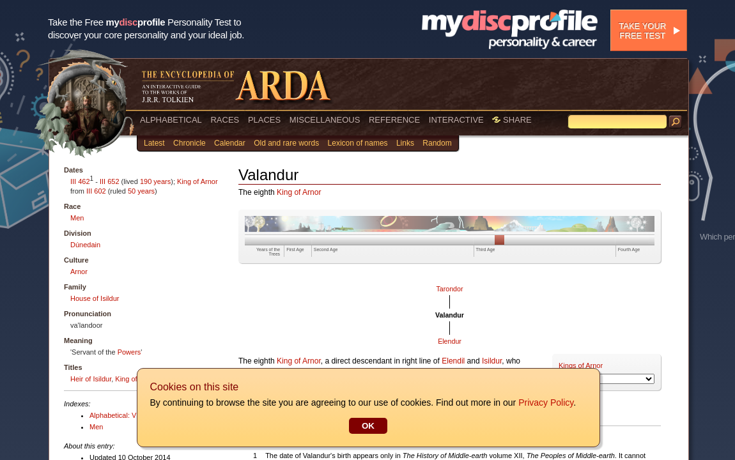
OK (367, 426)
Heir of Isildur (90, 379)
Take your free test (642, 30)
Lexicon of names (358, 143)
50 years (141, 191)
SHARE (511, 120)
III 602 (96, 191)
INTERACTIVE (456, 120)
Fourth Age (629, 249)
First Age (295, 249)
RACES (224, 120)
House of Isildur (94, 298)
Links (405, 143)
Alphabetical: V (112, 415)
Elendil (453, 360)
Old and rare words (286, 143)
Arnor (79, 271)
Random (436, 143)
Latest (154, 143)
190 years (155, 181)
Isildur (492, 360)
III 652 (110, 181)
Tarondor (449, 289)
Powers (129, 352)
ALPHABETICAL (171, 120)
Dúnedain (85, 245)
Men (77, 218)
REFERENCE (394, 120)
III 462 (80, 181)
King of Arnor (197, 181)
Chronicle (189, 143)
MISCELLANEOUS (325, 120)
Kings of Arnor (581, 365)
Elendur (449, 341)
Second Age (326, 249)
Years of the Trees (268, 251)
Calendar (229, 143)
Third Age (485, 249)
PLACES (264, 120)
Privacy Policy (545, 402)
